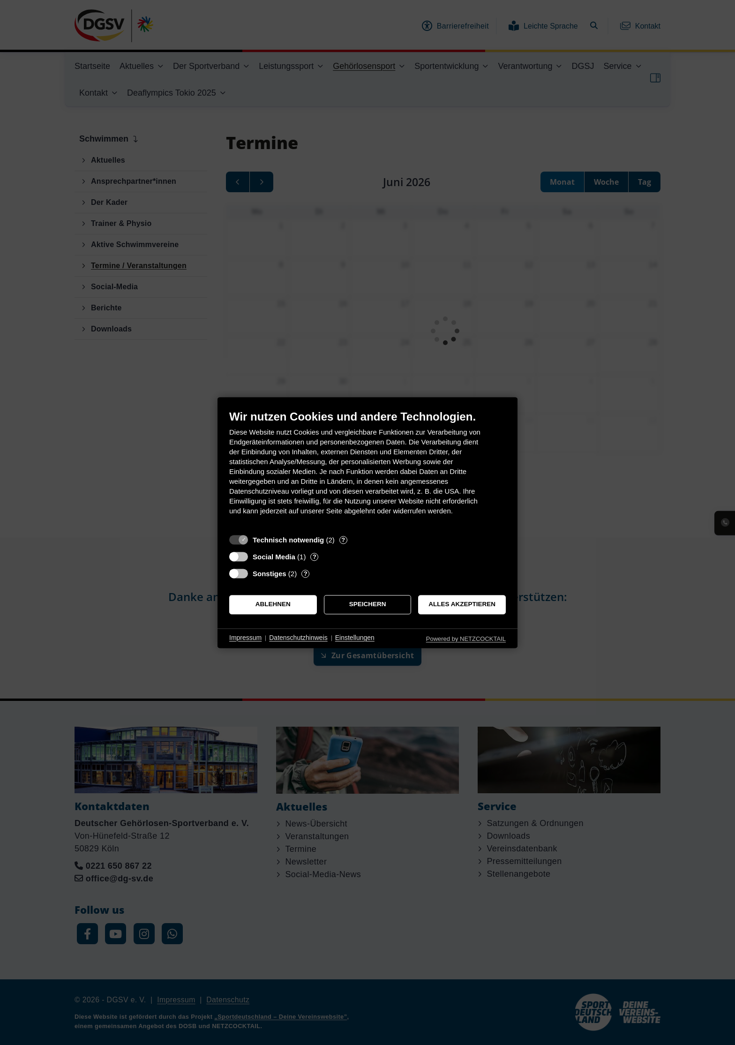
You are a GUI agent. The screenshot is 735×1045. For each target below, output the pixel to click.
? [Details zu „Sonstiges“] (306, 573)
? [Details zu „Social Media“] (314, 556)
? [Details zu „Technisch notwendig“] (343, 539)
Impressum (245, 638)
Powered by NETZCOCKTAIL (466, 638)
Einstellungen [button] (355, 638)
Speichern (367, 604)
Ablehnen (273, 604)
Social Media (274, 557)
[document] (367, 469)
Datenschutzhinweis (298, 638)
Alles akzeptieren (461, 604)
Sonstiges (269, 574)
